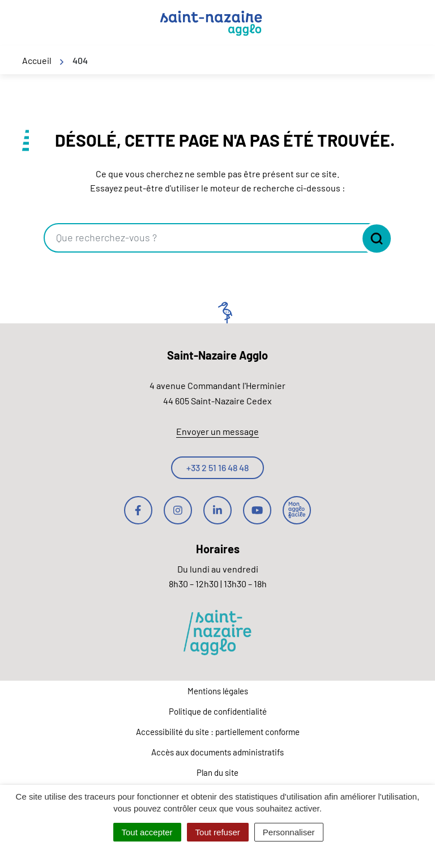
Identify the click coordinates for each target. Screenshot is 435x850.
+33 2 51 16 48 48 (217, 467)
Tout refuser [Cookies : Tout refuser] (217, 832)
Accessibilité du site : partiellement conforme (218, 732)
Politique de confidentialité (218, 711)
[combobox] (202, 237)
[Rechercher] (373, 238)
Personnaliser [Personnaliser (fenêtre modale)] (289, 832)
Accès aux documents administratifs (217, 752)
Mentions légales (217, 691)
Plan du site (217, 772)
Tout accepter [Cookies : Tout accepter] (147, 832)
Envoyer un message (217, 431)
